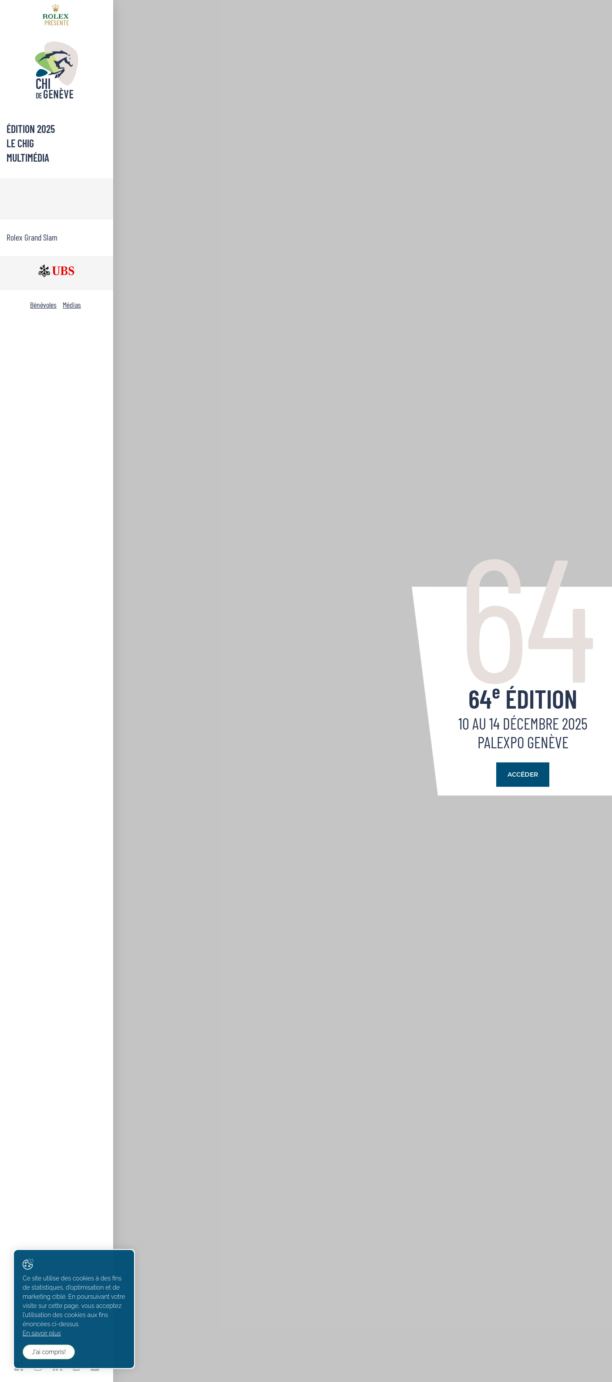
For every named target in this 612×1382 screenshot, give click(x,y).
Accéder (523, 774)
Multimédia (28, 157)
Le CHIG (20, 143)
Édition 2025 (31, 128)
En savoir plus (42, 1333)
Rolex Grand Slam (32, 237)
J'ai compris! (49, 1351)
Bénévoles (43, 304)
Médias (72, 304)
